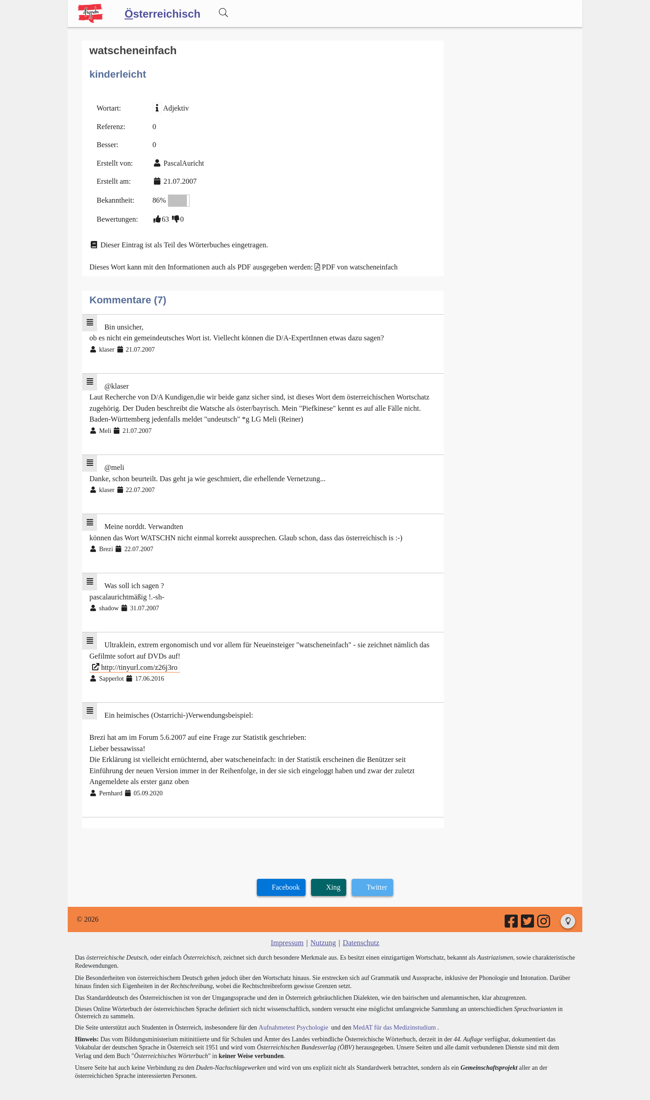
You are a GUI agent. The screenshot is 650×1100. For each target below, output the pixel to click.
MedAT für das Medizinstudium (391, 1014)
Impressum (288, 930)
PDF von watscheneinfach (355, 264)
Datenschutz (360, 930)
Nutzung (323, 930)
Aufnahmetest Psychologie (292, 1014)
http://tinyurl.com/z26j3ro (134, 658)
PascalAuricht (182, 162)
